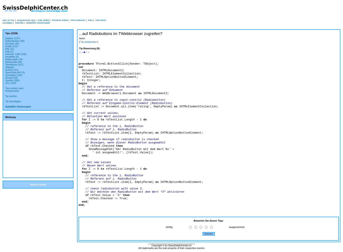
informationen (78, 20)
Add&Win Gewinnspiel (38, 22)
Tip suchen (11, 96)
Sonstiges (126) (13, 75)
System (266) (12, 80)
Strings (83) (11, 77)
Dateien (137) (12, 38)
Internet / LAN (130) (15, 54)
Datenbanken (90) (14, 41)
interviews (100, 20)
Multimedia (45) (13, 62)
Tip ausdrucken (88, 42)
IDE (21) (9, 49)
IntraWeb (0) (12, 56)
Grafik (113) (11, 46)
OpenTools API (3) (15, 72)
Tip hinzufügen (13, 101)
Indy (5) (9, 51)
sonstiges (7, 22)
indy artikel (43, 20)
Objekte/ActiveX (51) (11, 68)
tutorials (19, 22)
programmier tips (26, 20)
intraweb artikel (60, 20)
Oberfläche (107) (14, 64)
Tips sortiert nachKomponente (14, 89)
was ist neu (8, 20)
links (90, 20)
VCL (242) (10, 83)
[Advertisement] (165, 9)
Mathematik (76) (14, 59)
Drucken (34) (12, 43)
